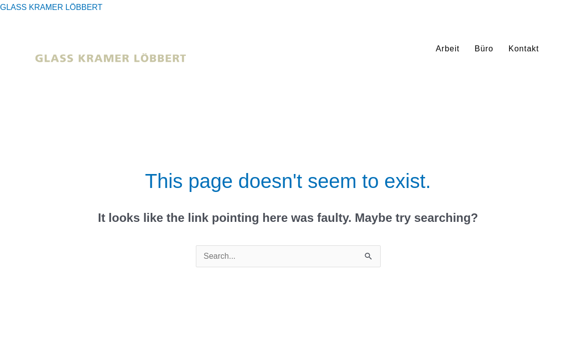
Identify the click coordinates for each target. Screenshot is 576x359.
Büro (484, 48)
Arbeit (448, 48)
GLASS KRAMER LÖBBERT (51, 7)
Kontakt (524, 48)
